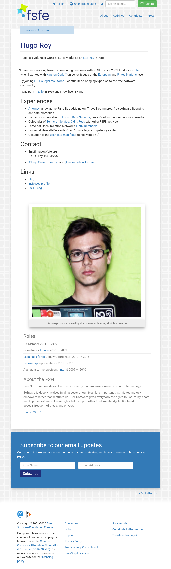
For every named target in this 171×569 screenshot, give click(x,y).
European (104, 74)
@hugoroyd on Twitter (79, 162)
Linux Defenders (86, 126)
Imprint (69, 535)
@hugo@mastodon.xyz (43, 162)
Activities (118, 15)
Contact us (71, 523)
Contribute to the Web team (129, 529)
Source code (119, 523)
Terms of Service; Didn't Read (66, 121)
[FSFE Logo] (33, 12)
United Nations (127, 74)
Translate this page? (124, 535)
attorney (88, 58)
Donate (147, 3)
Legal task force (34, 357)
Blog (31, 179)
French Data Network (76, 117)
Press (150, 15)
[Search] (102, 4)
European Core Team (37, 30)
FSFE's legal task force (49, 81)
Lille (41, 91)
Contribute (135, 15)
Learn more (31, 412)
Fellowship (30, 363)
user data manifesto (63, 135)
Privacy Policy (73, 541)
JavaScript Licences (77, 553)
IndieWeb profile (39, 183)
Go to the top (149, 493)
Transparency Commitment (81, 547)
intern (137, 70)
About (104, 15)
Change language (83, 3)
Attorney (34, 108)
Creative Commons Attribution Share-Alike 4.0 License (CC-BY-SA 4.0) (37, 545)
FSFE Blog (35, 188)
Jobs (68, 529)
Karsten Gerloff (57, 74)
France (44, 350)
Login (58, 3)
